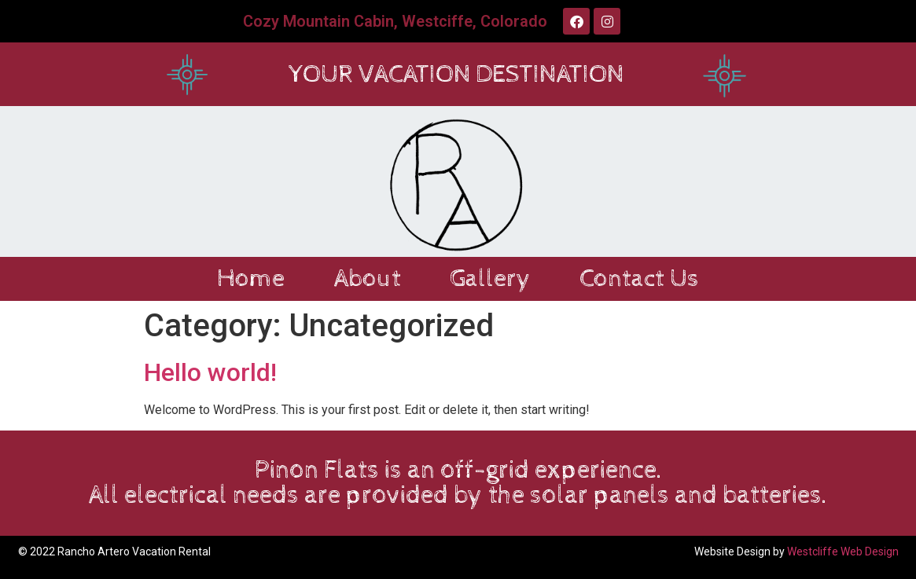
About (367, 279)
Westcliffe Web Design (843, 551)
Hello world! (210, 372)
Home (251, 279)
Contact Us (639, 279)
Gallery (490, 279)
